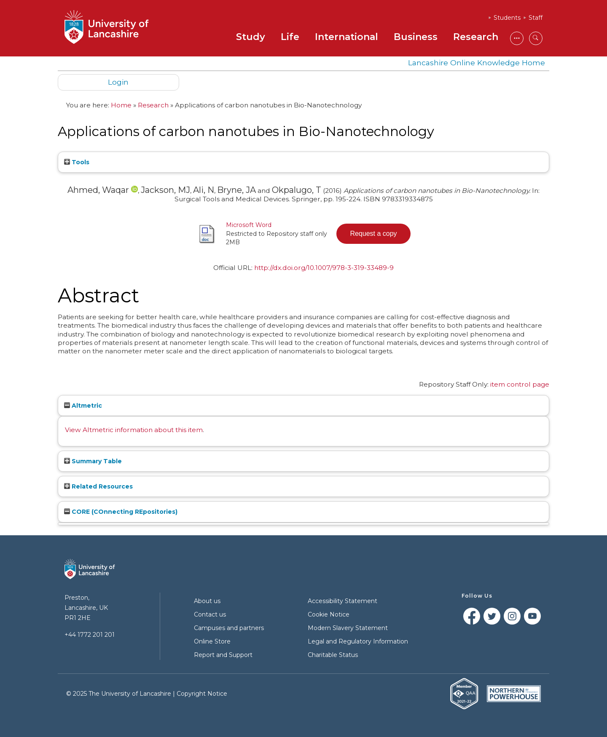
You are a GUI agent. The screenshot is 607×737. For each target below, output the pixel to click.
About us (207, 601)
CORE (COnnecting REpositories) (120, 511)
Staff (536, 17)
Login (118, 81)
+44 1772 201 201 (89, 634)
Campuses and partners (229, 628)
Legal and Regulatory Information (358, 641)
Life (290, 37)
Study (250, 37)
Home (121, 105)
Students (507, 17)
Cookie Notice (328, 614)
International (346, 37)
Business (416, 37)
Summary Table (93, 461)
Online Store (212, 641)
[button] (373, 234)
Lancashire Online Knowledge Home (476, 62)
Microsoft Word (248, 225)
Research (475, 37)
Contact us (210, 614)
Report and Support (223, 655)
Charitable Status (333, 655)
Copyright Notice (202, 693)
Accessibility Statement (342, 601)
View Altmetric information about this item (134, 430)
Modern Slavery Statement (348, 628)
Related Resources (98, 486)
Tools (76, 162)
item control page (519, 384)
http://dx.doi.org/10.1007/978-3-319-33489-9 (324, 268)
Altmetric (83, 405)
